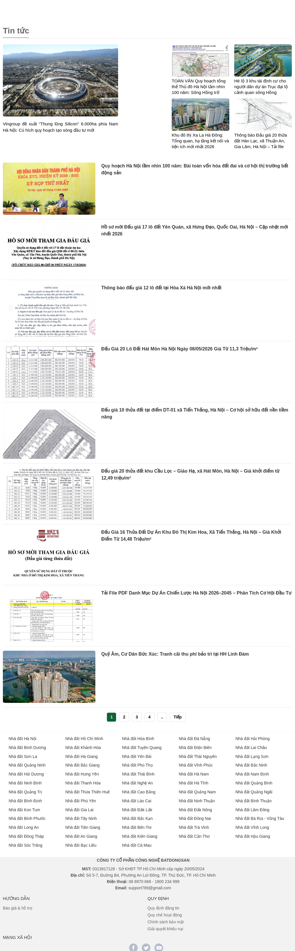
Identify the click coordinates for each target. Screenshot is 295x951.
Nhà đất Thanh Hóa (83, 781)
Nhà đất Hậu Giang (252, 833)
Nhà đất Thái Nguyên (198, 755)
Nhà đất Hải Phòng (252, 737)
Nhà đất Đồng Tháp (26, 833)
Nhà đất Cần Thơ (194, 833)
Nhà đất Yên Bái (137, 755)
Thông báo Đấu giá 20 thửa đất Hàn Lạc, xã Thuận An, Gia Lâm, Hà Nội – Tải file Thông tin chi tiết (260, 140)
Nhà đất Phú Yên (80, 798)
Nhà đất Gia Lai (79, 807)
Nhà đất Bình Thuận (253, 798)
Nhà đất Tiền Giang (82, 824)
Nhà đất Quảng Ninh (27, 763)
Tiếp (177, 716)
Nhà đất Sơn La (23, 755)
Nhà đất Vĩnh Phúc (196, 763)
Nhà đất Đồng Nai (195, 815)
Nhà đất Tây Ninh (81, 815)
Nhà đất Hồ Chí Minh (84, 737)
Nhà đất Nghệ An (137, 781)
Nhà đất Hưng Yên (82, 772)
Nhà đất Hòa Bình (138, 737)
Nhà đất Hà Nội (22, 737)
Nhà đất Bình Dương (27, 746)
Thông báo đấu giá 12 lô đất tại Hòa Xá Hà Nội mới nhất (161, 287)
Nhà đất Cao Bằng (139, 789)
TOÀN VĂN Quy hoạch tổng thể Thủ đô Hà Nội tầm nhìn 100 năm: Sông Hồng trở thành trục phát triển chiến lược (199, 86)
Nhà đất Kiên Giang (139, 833)
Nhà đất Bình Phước (27, 815)
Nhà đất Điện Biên (195, 746)
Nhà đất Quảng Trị (25, 789)
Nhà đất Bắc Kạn (137, 815)
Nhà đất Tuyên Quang (142, 746)
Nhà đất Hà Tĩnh (193, 781)
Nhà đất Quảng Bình (253, 781)
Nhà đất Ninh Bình (25, 781)
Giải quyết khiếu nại (165, 924)
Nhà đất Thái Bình (138, 772)
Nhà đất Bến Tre (137, 824)
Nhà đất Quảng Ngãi (253, 789)
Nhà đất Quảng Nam (197, 789)
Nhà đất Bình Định (25, 798)
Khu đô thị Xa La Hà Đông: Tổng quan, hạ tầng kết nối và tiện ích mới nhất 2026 (200, 140)
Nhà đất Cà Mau (137, 841)
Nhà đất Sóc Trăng (25, 841)
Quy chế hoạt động (165, 911)
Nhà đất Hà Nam (194, 772)
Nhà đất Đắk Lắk (137, 807)
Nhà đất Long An (24, 824)
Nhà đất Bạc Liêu (81, 841)
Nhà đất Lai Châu (251, 746)
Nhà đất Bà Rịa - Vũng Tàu (259, 815)
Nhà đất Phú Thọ (137, 763)
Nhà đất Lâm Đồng (252, 807)
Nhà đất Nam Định (252, 772)
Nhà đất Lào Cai (136, 798)
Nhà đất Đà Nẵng (194, 737)
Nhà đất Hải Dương (26, 772)
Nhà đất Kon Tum (24, 807)
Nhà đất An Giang (81, 833)
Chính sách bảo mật (166, 918)
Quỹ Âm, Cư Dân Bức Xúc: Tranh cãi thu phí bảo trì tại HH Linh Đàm (175, 653)
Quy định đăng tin (163, 904)
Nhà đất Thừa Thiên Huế (87, 789)
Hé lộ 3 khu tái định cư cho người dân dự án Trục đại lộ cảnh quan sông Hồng (261, 86)
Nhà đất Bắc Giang (82, 763)
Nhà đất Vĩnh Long (252, 824)
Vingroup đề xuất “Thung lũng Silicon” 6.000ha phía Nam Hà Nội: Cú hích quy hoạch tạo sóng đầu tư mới (60, 126)
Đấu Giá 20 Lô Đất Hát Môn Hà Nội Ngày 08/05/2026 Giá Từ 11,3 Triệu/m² (179, 348)
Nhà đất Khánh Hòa (83, 746)
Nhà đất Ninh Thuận (197, 798)
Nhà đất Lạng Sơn (251, 755)
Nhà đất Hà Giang (81, 755)
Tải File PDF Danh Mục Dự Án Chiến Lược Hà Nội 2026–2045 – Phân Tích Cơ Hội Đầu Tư (196, 592)
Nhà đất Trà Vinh (194, 824)
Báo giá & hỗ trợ (17, 904)
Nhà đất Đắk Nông (195, 807)
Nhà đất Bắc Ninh (251, 763)
